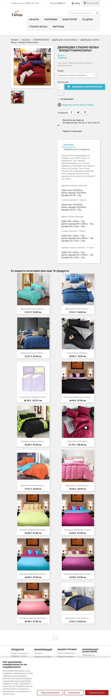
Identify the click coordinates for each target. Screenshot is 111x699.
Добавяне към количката (84, 87)
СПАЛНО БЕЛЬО (38, 26)
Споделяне (71, 112)
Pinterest (84, 112)
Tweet (78, 112)
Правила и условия (42, 656)
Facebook (55, 638)
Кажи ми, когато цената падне (78, 104)
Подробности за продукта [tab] (77, 149)
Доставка (38, 653)
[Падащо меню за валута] (62, 3)
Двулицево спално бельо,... (78, 485)
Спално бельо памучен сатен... (33, 397)
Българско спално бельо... (33, 441)
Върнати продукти (66, 656)
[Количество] (61, 87)
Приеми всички (97, 692)
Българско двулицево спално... (78, 397)
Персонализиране (50, 692)
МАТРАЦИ (58, 26)
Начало (34, 19)
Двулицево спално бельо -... (33, 308)
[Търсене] (84, 13)
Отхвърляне (74, 692)
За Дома (87, 19)
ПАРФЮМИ (50, 19)
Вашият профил (67, 649)
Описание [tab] (68, 144)
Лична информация (66, 653)
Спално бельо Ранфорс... (78, 353)
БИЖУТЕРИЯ (70, 19)
